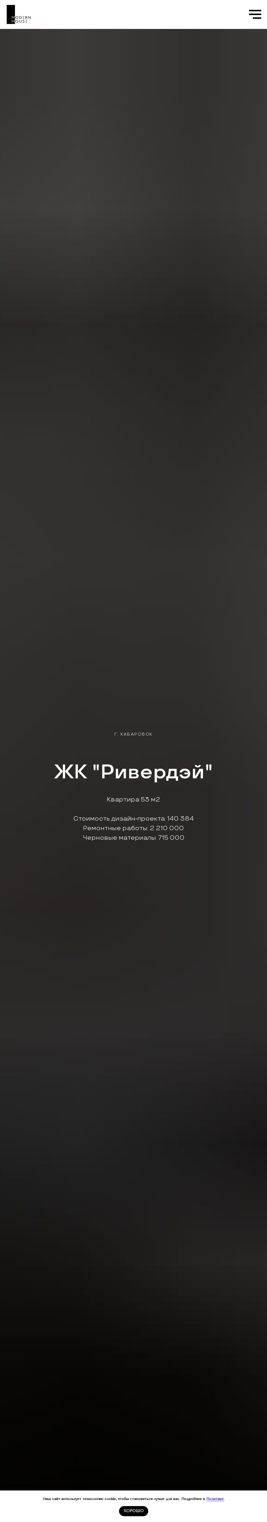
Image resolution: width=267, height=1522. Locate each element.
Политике (215, 1499)
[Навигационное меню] (255, 14)
